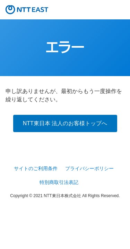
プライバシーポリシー (89, 168)
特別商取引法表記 (59, 182)
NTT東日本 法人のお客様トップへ (65, 123)
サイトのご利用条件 (36, 168)
